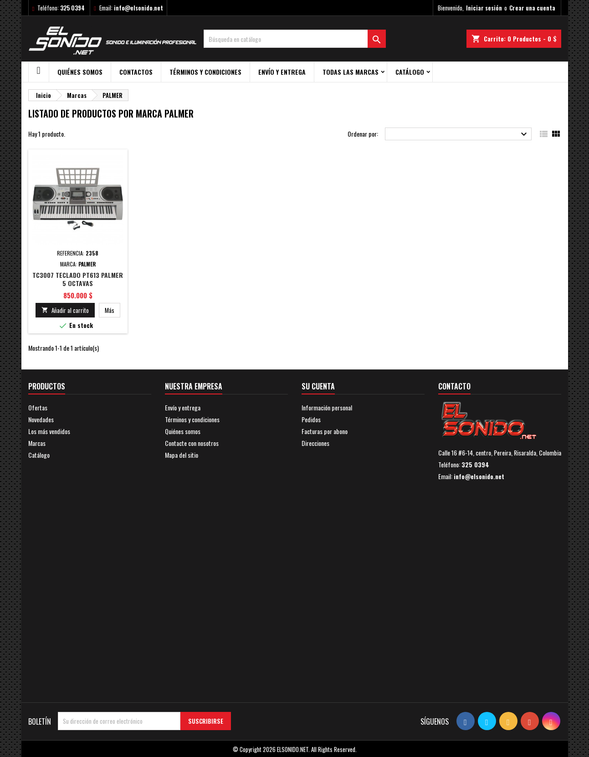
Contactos (136, 72)
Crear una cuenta (532, 7)
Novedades (41, 419)
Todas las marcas (351, 72)
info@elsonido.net (138, 7)
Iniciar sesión (484, 7)
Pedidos (311, 419)
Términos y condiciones (205, 72)
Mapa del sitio (181, 455)
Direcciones (315, 443)
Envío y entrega (282, 72)
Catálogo (409, 72)
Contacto (454, 386)
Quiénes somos (79, 72)
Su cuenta (318, 386)
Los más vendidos (49, 431)
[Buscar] (295, 39)
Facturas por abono (325, 431)
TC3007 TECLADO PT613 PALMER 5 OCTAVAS (77, 279)
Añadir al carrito (65, 310)
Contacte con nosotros (192, 443)
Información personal (327, 407)
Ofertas (37, 407)
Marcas (37, 443)
